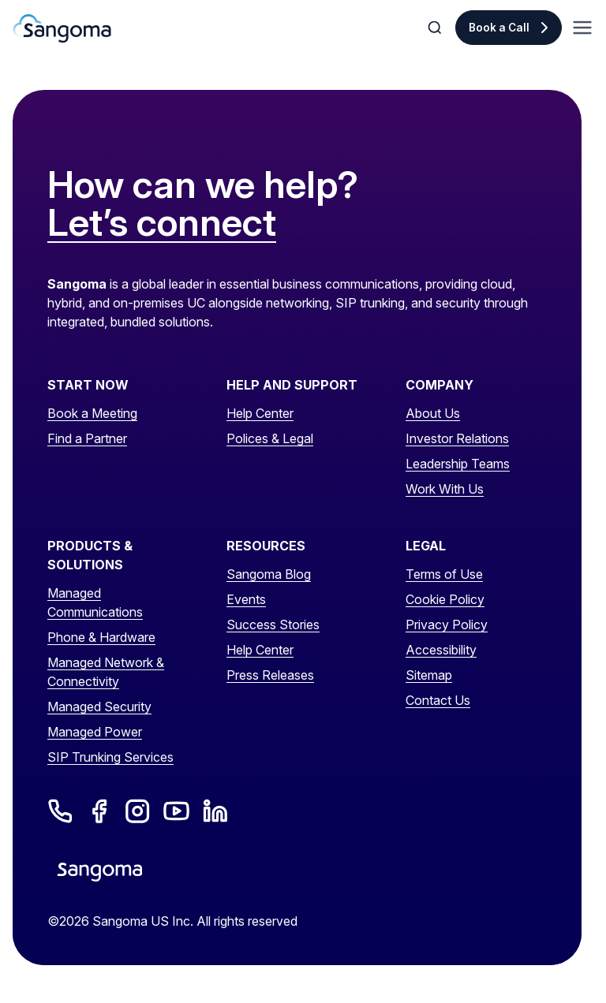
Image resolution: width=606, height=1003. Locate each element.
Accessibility (441, 650)
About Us (433, 413)
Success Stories (273, 624)
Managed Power (94, 732)
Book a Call (499, 27)
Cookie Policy (445, 599)
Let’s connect (161, 223)
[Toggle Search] (436, 27)
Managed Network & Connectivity (105, 671)
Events (246, 599)
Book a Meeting (92, 413)
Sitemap (429, 675)
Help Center (260, 413)
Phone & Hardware (101, 637)
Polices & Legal (269, 438)
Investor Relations (457, 438)
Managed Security (99, 706)
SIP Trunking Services (110, 757)
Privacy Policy (447, 624)
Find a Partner (87, 438)
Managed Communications (95, 602)
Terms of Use (444, 574)
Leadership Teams (458, 464)
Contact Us (438, 700)
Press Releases (270, 675)
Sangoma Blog (268, 574)
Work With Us (445, 489)
